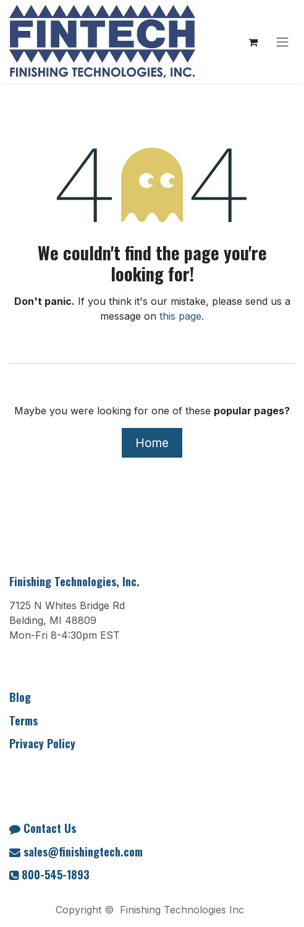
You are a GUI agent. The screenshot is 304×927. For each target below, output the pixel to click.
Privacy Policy (42, 743)
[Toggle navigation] (282, 42)
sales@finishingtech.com (83, 852)
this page (180, 316)
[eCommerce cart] (252, 42)
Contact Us (49, 828)
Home (152, 442)
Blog (20, 697)
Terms (23, 720)
